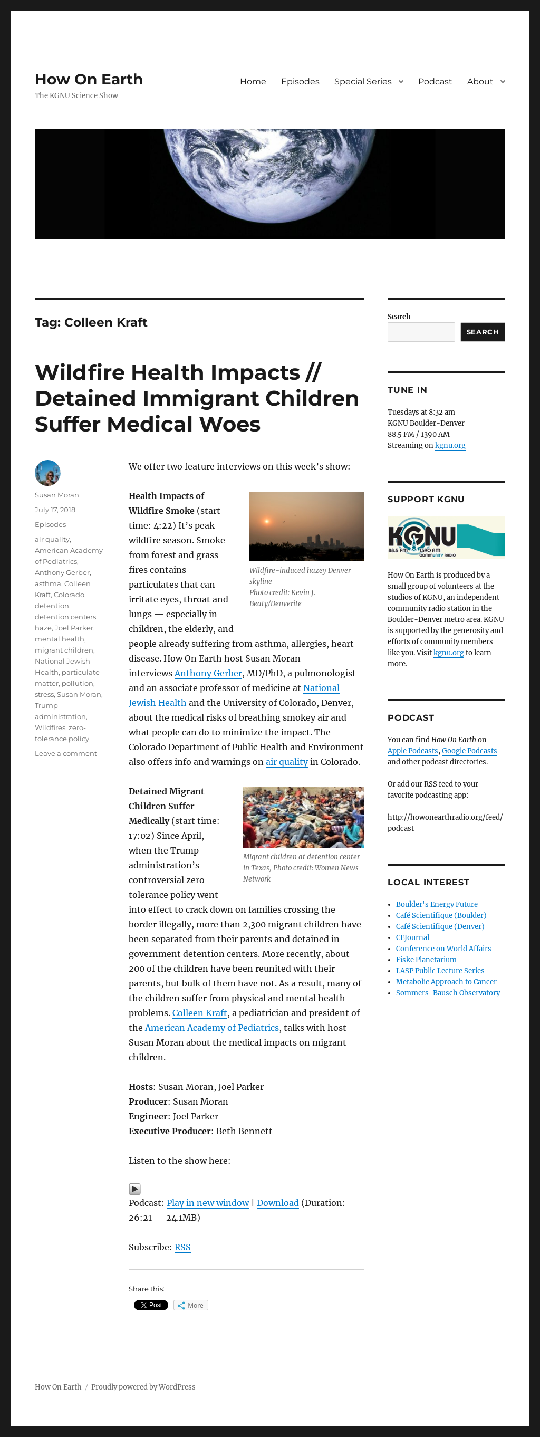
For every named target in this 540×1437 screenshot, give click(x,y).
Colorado (69, 594)
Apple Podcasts (413, 750)
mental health (59, 639)
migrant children (64, 650)
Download (278, 1203)
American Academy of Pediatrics (212, 1027)
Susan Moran (57, 495)
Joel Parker (74, 628)
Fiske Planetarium (426, 959)
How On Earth (89, 79)
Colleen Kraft (199, 1013)
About (480, 81)
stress (44, 694)
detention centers (65, 616)
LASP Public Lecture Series (440, 970)
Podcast (435, 81)
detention (52, 605)
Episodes (300, 81)
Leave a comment (66, 753)
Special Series (363, 81)
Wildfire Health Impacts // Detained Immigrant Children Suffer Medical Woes (197, 398)
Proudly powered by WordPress (143, 1387)
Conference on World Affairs (443, 948)
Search (399, 316)
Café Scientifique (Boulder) (441, 915)
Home (253, 81)
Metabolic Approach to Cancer (446, 982)
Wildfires (50, 727)
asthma (48, 583)
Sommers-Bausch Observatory (448, 993)
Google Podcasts (469, 750)
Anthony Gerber (208, 673)
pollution (77, 683)
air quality (287, 761)
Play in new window (208, 1203)
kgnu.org (450, 445)
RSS (183, 1247)
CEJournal (412, 937)
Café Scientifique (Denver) (440, 926)
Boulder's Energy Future (437, 904)
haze (43, 628)
